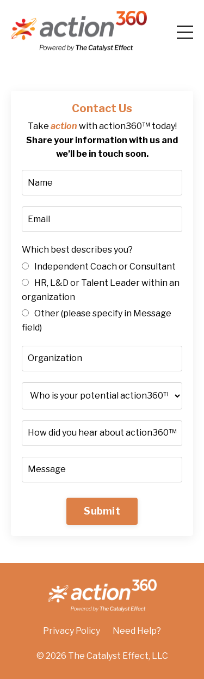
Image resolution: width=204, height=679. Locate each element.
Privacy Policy (71, 631)
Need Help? (137, 631)
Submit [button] (102, 511)
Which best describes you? (77, 249)
